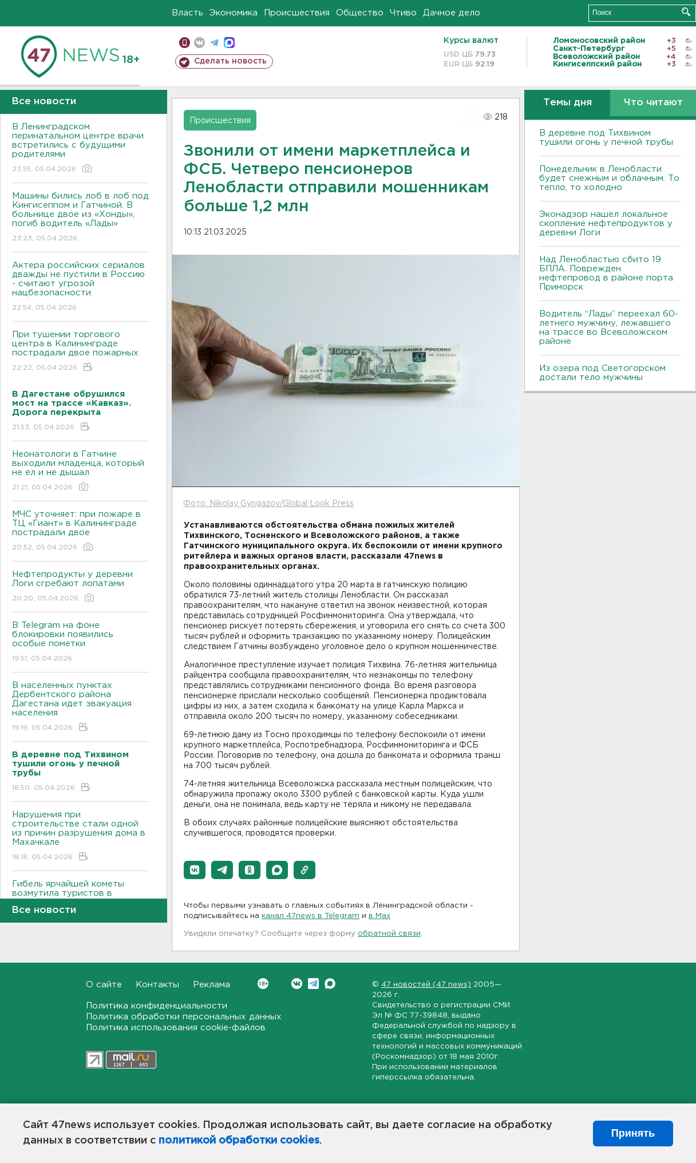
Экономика (233, 13)
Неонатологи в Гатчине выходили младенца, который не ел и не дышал (80, 471)
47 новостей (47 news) (426, 985)
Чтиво (403, 13)
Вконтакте (263, 983)
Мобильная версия (184, 42)
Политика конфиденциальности (156, 1006)
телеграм (214, 42)
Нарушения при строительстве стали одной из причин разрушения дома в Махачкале (80, 836)
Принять (633, 1133)
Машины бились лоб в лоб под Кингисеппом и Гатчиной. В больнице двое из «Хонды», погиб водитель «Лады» (80, 217)
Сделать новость (230, 61)
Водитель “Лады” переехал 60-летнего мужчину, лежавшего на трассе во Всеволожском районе (608, 327)
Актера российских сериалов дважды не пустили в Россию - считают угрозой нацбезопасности (80, 287)
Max (330, 983)
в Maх (379, 916)
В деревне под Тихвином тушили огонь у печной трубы (606, 137)
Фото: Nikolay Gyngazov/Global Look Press (268, 503)
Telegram (313, 983)
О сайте (104, 984)
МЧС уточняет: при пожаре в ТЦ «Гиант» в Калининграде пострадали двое (80, 531)
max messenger (229, 42)
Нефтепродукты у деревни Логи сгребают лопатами (80, 587)
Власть (187, 13)
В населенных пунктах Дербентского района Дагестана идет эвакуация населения (80, 707)
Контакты (157, 984)
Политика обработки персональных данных (184, 1016)
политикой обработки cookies (239, 1140)
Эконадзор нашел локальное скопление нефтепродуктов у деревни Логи (606, 223)
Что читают (653, 102)
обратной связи (389, 934)
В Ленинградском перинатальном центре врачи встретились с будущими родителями (80, 148)
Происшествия (297, 13)
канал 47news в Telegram (310, 916)
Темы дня (567, 102)
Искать (686, 11)
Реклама (211, 984)
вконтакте (199, 42)
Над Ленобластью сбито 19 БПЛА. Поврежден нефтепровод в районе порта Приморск (606, 273)
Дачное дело (451, 13)
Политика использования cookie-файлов (176, 1027)
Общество (359, 13)
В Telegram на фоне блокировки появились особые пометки (80, 642)
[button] (194, 870)
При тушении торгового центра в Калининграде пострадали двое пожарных (80, 352)
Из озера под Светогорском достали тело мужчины (602, 373)
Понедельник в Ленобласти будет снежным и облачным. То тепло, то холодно (609, 178)
